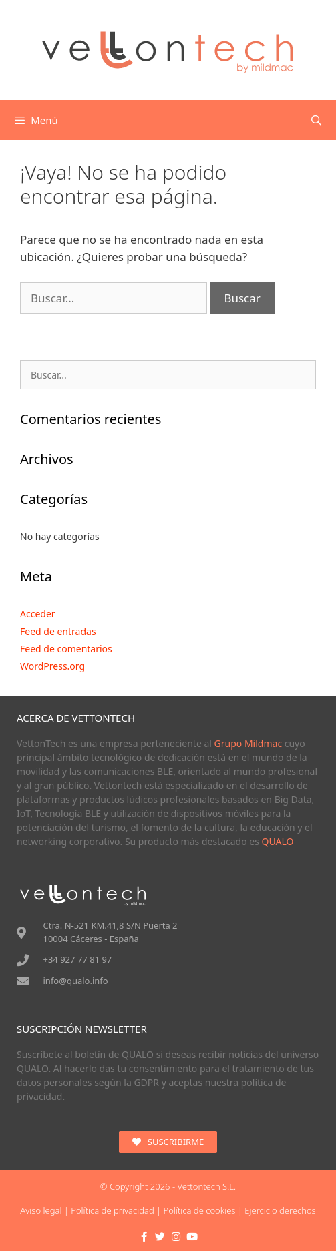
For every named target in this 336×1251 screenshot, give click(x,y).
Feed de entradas (58, 631)
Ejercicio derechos (279, 1210)
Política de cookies (200, 1210)
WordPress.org (52, 666)
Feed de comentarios (66, 648)
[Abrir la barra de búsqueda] (316, 120)
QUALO (278, 841)
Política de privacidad (112, 1210)
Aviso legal (40, 1210)
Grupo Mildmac (248, 743)
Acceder (37, 613)
